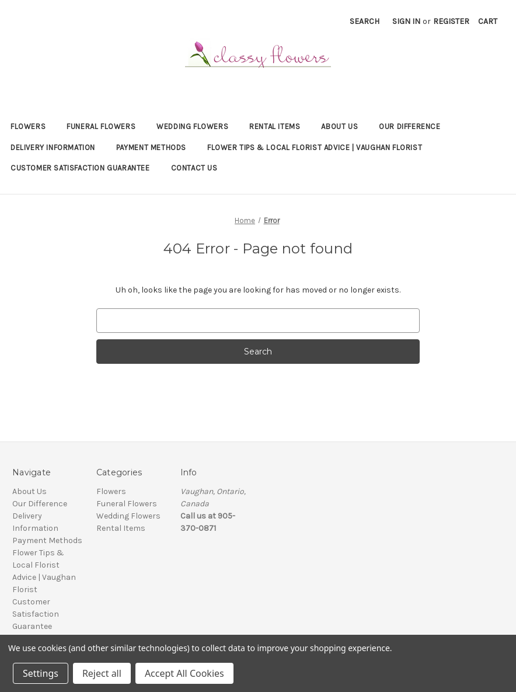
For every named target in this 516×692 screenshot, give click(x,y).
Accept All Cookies (184, 673)
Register (451, 21)
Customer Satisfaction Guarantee (80, 168)
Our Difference (409, 126)
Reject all (101, 673)
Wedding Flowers (192, 126)
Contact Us (194, 168)
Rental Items (274, 126)
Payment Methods (151, 147)
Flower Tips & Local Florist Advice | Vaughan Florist (314, 147)
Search (364, 21)
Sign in (406, 21)
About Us (339, 126)
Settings (40, 673)
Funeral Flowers (101, 126)
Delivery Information (53, 147)
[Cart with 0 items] (488, 21)
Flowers (28, 126)
